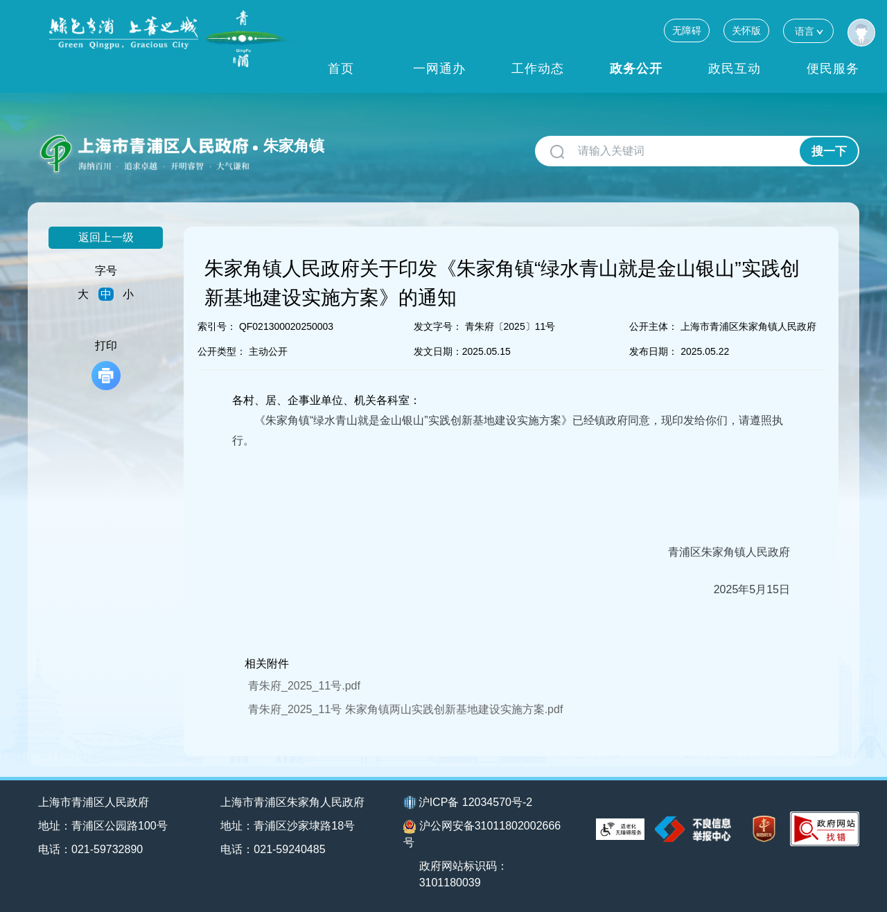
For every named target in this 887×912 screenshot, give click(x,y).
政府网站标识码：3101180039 (463, 874)
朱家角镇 (293, 146)
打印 (106, 365)
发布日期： (653, 351)
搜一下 (829, 151)
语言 (808, 31)
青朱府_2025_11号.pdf (304, 686)
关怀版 (746, 30)
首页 (341, 69)
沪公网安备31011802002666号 (482, 834)
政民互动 (734, 69)
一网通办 (439, 69)
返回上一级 (106, 237)
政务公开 (636, 69)
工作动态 (537, 69)
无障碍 (686, 30)
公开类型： (221, 351)
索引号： (216, 326)
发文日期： (438, 351)
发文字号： (438, 326)
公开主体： (653, 326)
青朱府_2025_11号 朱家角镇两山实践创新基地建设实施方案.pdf (405, 709)
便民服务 (833, 69)
